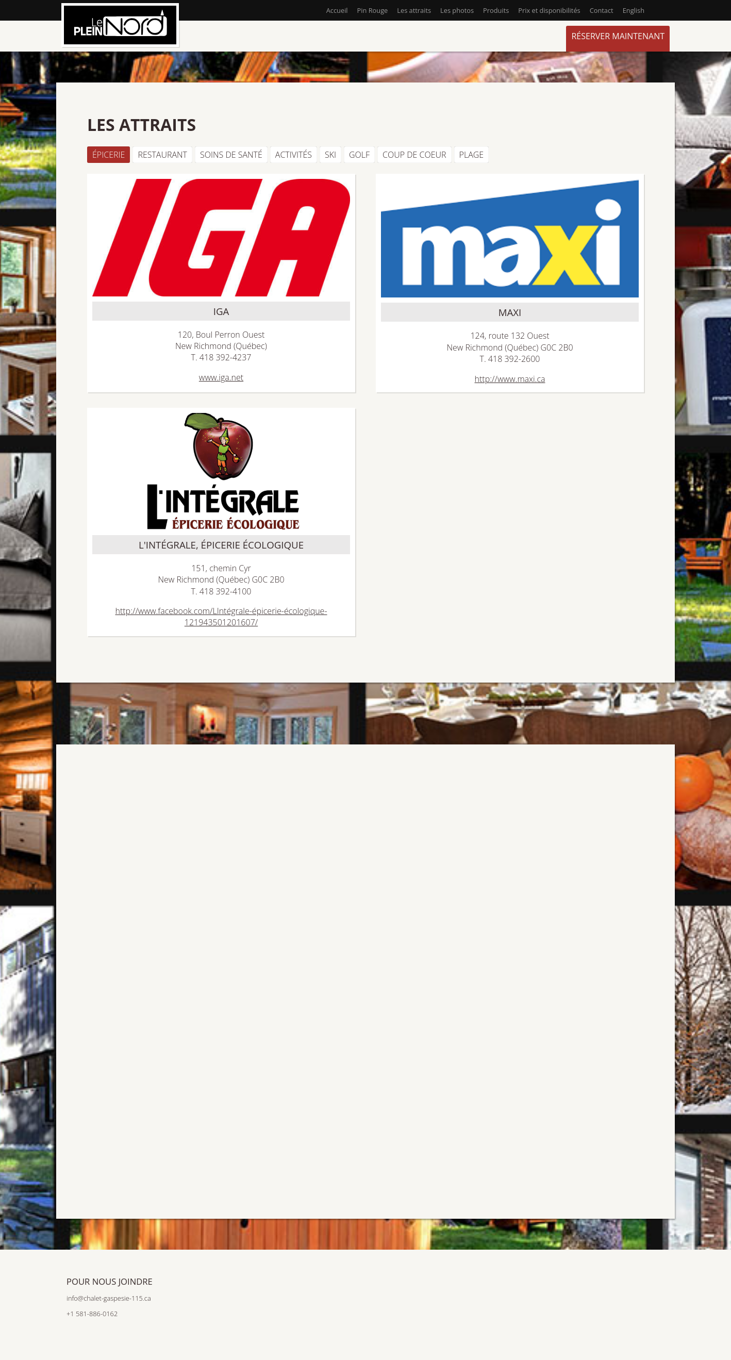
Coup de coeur (414, 154)
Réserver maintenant (617, 36)
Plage (471, 154)
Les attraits (414, 10)
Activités (293, 154)
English (633, 10)
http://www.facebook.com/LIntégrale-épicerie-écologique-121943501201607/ (221, 616)
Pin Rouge (372, 10)
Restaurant (162, 154)
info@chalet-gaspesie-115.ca (109, 1298)
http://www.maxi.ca (510, 379)
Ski (330, 154)
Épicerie (108, 154)
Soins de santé (231, 154)
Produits (496, 10)
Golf (359, 154)
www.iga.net (221, 377)
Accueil (337, 10)
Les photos (457, 10)
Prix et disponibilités (549, 10)
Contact (601, 10)
